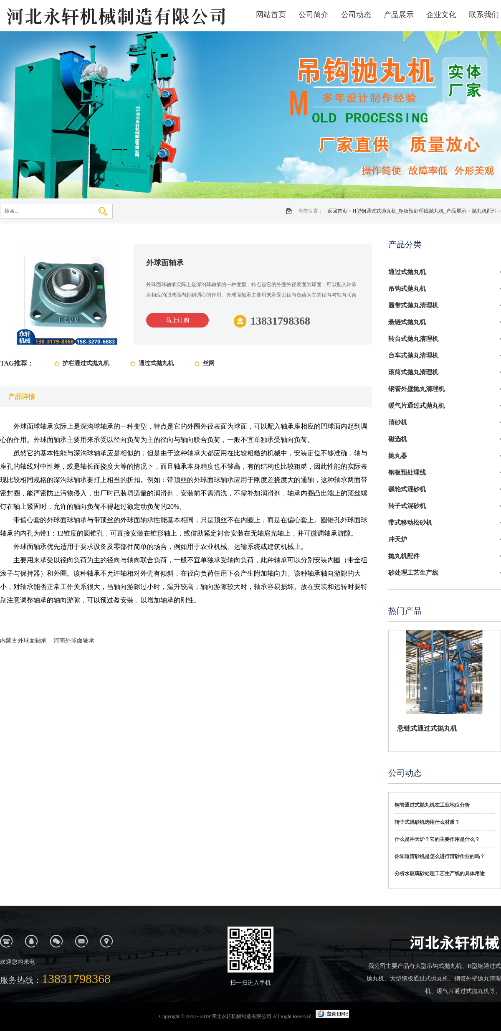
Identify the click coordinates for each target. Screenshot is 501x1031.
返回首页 (337, 211)
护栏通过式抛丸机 (86, 363)
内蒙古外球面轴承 (23, 640)
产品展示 (399, 14)
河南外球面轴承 (73, 640)
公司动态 (356, 14)
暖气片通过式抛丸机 (416, 405)
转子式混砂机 (407, 506)
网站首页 (271, 14)
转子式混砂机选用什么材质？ (427, 822)
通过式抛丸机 (156, 363)
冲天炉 (397, 539)
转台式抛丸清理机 (413, 338)
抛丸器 (397, 455)
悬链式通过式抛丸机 (427, 728)
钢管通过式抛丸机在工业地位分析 (432, 805)
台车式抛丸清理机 (413, 355)
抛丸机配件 (484, 211)
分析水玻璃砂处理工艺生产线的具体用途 (440, 873)
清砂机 (397, 422)
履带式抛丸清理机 (413, 305)
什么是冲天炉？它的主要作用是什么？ (437, 839)
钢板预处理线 (407, 472)
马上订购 (177, 320)
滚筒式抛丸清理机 (413, 372)
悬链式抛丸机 (407, 322)
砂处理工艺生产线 (413, 572)
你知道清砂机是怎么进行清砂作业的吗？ (440, 856)
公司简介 (314, 14)
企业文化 (441, 14)
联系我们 (484, 14)
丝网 (209, 363)
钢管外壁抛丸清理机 (416, 389)
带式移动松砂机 (410, 522)
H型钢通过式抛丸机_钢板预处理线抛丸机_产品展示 (410, 211)
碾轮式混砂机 (407, 489)
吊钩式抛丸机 (407, 288)
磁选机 (397, 439)
